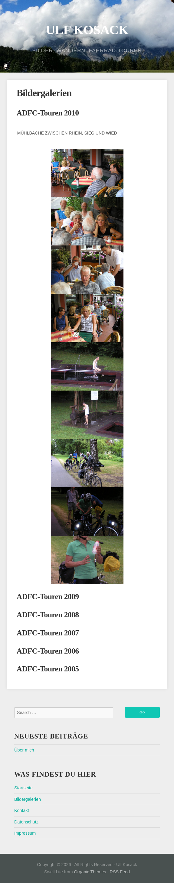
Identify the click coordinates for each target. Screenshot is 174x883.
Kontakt (21, 810)
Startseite (23, 787)
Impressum (25, 833)
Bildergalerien (27, 799)
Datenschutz (26, 822)
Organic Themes (90, 871)
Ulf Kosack (87, 30)
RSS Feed (120, 871)
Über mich (24, 750)
